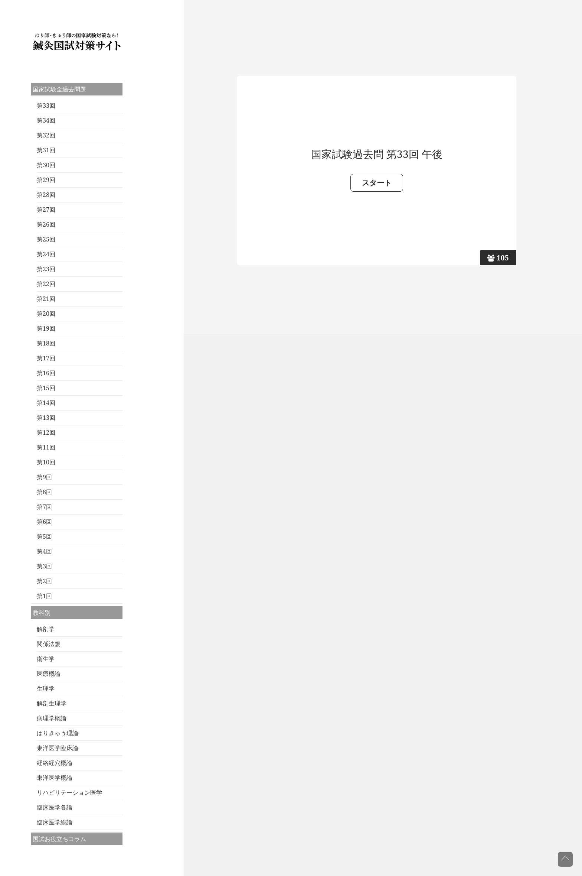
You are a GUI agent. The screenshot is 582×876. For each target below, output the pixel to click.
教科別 (41, 613)
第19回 (46, 328)
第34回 (46, 120)
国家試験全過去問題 (59, 89)
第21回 (46, 299)
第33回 (46, 105)
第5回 (44, 536)
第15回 (46, 388)
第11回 (46, 447)
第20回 (46, 313)
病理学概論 (51, 718)
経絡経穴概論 (54, 763)
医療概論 (49, 673)
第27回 (46, 209)
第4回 (44, 551)
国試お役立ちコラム (59, 839)
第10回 (46, 462)
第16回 (46, 373)
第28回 (46, 195)
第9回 (44, 477)
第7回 (44, 507)
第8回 (44, 492)
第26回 (46, 224)
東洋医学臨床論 (57, 748)
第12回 (46, 432)
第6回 (44, 522)
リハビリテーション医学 (69, 792)
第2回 (44, 581)
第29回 (46, 180)
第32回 (46, 135)
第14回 (46, 403)
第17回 (46, 358)
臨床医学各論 (54, 807)
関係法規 (49, 644)
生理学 (46, 688)
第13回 (46, 417)
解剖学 (46, 629)
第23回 (46, 269)
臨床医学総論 (54, 822)
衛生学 (46, 659)
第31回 (46, 150)
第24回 (46, 254)
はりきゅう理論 (57, 733)
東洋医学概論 (54, 777)
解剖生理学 (51, 703)
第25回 (46, 239)
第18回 (46, 343)
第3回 (44, 566)
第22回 (46, 284)
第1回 (44, 596)
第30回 (46, 165)
